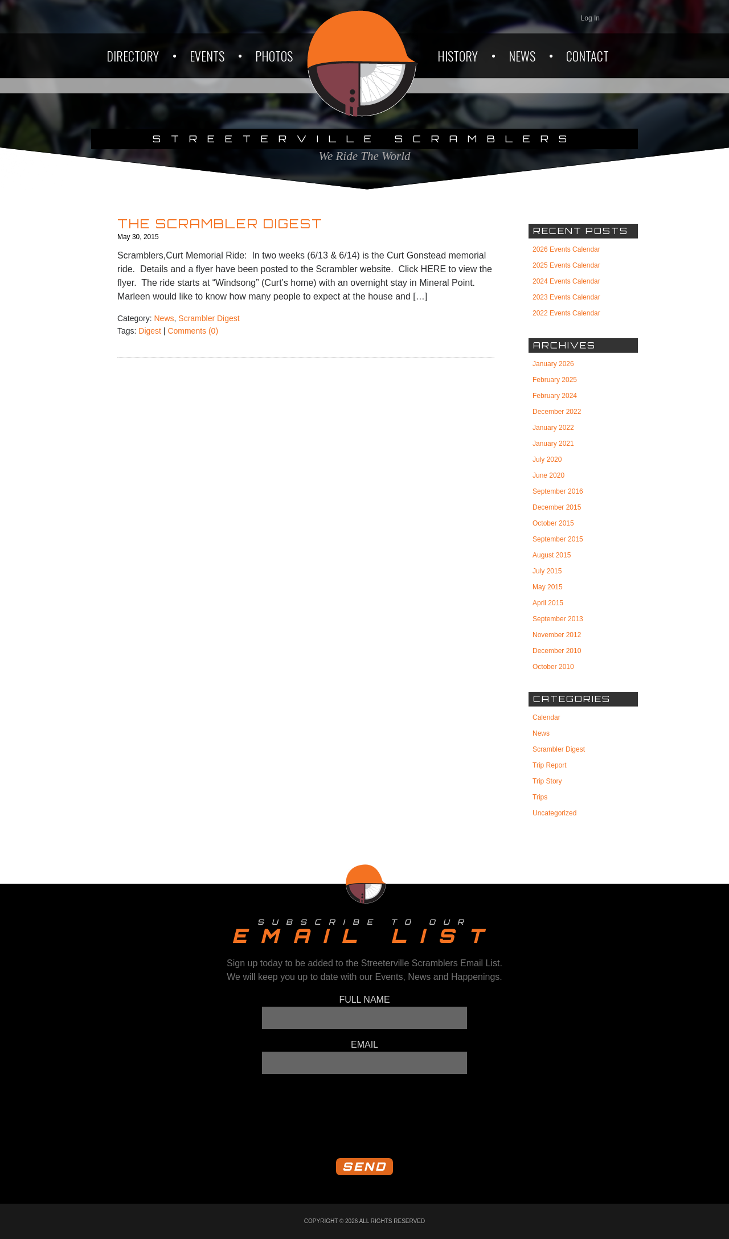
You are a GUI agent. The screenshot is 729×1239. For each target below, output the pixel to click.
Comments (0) (192, 330)
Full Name (364, 999)
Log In (590, 18)
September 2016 (558, 491)
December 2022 (557, 412)
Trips (540, 797)
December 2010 (557, 651)
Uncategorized (554, 813)
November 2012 (557, 635)
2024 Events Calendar (566, 281)
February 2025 (555, 380)
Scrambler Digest (208, 318)
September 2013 (558, 619)
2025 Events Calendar (566, 265)
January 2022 (553, 428)
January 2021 (553, 444)
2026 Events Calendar (566, 249)
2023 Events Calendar (566, 297)
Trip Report (550, 765)
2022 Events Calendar (566, 313)
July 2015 (547, 571)
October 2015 (553, 523)
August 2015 (552, 555)
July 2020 (547, 459)
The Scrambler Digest (220, 223)
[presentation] (348, 1115)
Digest (149, 330)
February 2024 (555, 396)
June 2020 (548, 475)
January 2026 (553, 364)
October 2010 (553, 667)
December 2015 (557, 507)
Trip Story (547, 781)
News (164, 318)
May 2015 (548, 587)
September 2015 (558, 539)
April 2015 (548, 603)
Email (364, 1044)
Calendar (546, 717)
